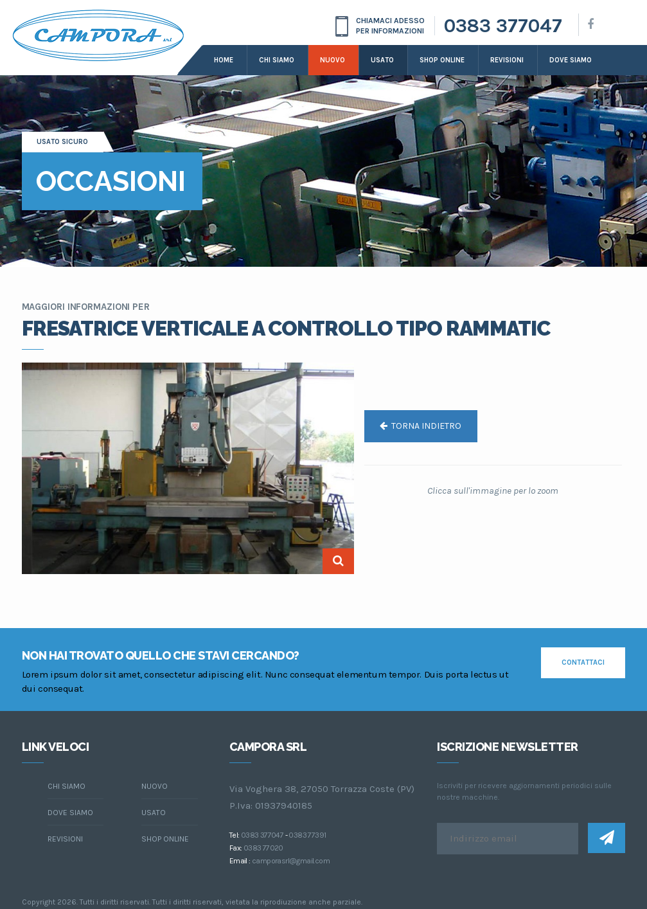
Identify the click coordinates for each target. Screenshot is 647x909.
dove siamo (570, 60)
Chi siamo (276, 60)
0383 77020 (263, 847)
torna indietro (420, 425)
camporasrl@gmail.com (291, 860)
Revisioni (507, 60)
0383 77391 (307, 835)
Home (223, 60)
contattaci (583, 662)
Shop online (442, 60)
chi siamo (66, 786)
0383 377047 (503, 25)
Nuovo (332, 60)
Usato (382, 60)
